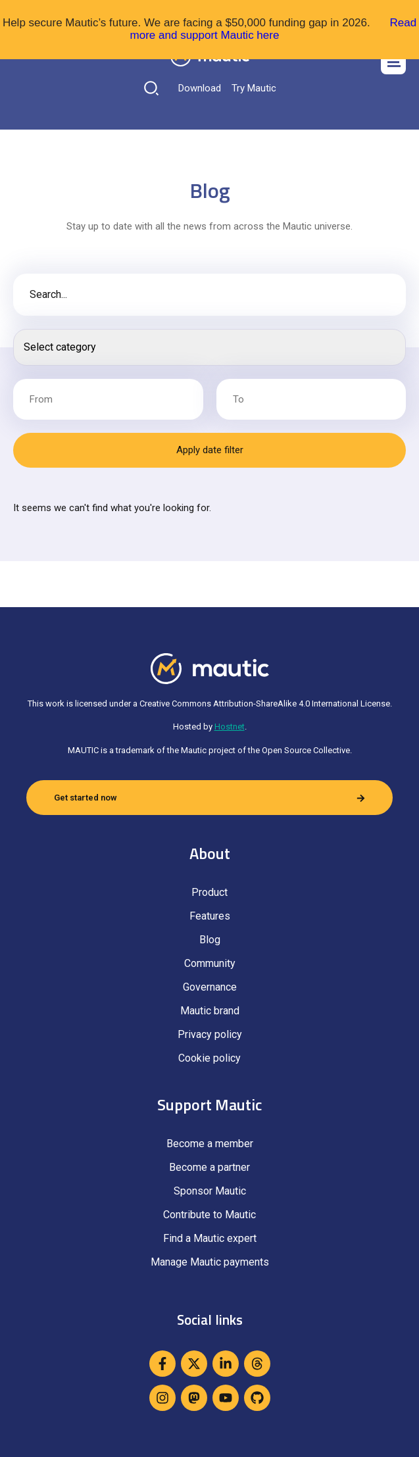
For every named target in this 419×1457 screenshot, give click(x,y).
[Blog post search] (209, 295)
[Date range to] (311, 399)
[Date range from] (108, 399)
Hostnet (229, 726)
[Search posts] (209, 347)
